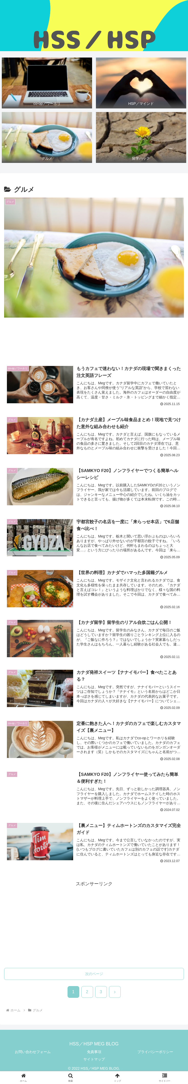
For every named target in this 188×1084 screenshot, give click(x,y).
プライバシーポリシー (155, 1053)
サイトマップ (94, 1060)
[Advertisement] (94, 341)
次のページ (94, 975)
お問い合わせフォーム (33, 1053)
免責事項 (94, 1053)
